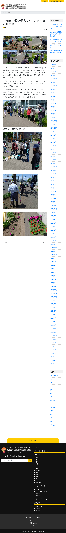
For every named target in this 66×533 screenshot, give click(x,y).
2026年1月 (53, 75)
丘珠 (51, 404)
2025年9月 (53, 89)
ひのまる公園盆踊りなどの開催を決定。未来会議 (56, 34)
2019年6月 (53, 353)
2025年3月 (53, 110)
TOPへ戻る (33, 441)
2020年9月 (53, 300)
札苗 (51, 411)
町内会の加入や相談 (56, 1)
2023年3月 (53, 195)
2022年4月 (53, 233)
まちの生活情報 (39, 486)
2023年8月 (53, 177)
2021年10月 (53, 254)
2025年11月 (53, 82)
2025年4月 (53, 107)
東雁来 (52, 414)
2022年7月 (53, 223)
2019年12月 (53, 332)
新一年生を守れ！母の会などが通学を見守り (56, 26)
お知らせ (52, 425)
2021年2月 (53, 283)
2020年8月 (53, 304)
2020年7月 (53, 307)
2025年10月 (53, 86)
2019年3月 (53, 364)
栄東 (9, 12)
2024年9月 (53, 131)
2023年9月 (53, 174)
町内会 (38, 508)
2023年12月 (53, 163)
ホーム (4, 12)
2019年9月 (53, 342)
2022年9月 (53, 216)
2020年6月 (53, 311)
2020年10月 (53, 297)
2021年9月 (53, 258)
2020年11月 (53, 293)
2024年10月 (53, 128)
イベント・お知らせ (41, 451)
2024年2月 (53, 156)
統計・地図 (39, 506)
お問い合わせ (33, 523)
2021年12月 (53, 247)
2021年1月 (53, 286)
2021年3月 (53, 279)
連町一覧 (37, 454)
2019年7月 (53, 349)
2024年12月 (53, 121)
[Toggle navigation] (62, 6)
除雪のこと (39, 493)
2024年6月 (53, 142)
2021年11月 (53, 251)
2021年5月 (53, 272)
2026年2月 (53, 71)
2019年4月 (53, 360)
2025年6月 (53, 100)
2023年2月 (53, 198)
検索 (45, 1)
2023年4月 (53, 191)
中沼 (51, 418)
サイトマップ (33, 525)
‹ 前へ (6, 242)
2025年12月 (53, 78)
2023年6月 (53, 184)
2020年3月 (53, 321)
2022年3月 (53, 237)
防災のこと (39, 495)
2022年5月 (53, 230)
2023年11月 (53, 166)
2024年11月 (53, 124)
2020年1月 (53, 328)
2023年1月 (53, 202)
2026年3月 (53, 68)
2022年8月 (53, 219)
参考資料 (37, 503)
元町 (51, 397)
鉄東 (51, 379)
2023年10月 (53, 170)
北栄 (51, 386)
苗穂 (51, 421)
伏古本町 (52, 400)
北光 (51, 382)
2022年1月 (53, 244)
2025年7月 (53, 96)
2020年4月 (53, 318)
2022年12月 (53, 205)
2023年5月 (53, 188)
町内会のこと (40, 489)
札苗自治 (52, 407)
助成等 (38, 510)
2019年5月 (53, 357)
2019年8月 (53, 346)
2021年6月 (53, 269)
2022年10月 (53, 212)
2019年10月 (53, 339)
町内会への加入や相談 (33, 517)
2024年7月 (53, 138)
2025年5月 (53, 103)
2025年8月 (53, 93)
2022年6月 (53, 226)
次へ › (44, 242)
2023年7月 (53, 181)
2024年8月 (53, 135)
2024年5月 (53, 145)
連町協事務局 (54, 375)
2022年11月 (53, 209)
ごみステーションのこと (43, 491)
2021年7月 (53, 265)
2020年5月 (53, 314)
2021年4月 (53, 276)
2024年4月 (53, 149)
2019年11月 (53, 335)
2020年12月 (53, 290)
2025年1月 (53, 117)
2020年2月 (53, 325)
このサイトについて (33, 520)
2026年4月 (53, 64)
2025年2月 (53, 114)
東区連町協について (41, 499)
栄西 (51, 390)
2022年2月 (53, 240)
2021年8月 (53, 262)
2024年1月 (53, 159)
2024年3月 (53, 152)
